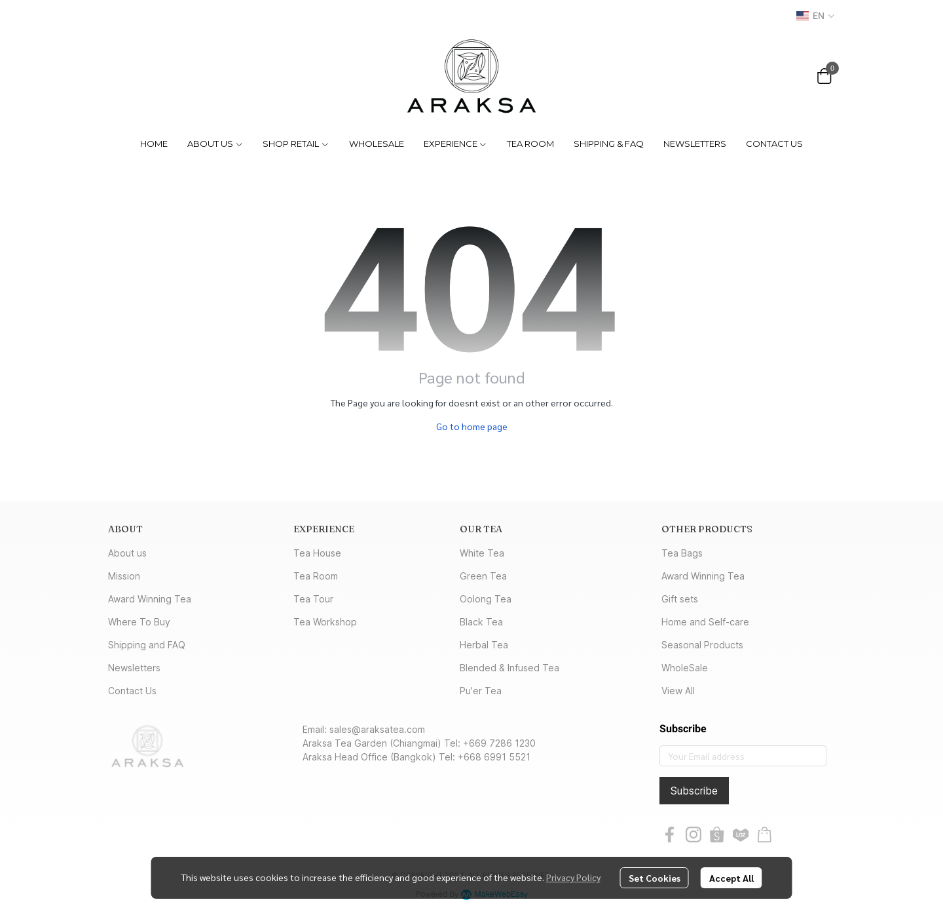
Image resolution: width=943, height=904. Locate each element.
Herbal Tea (484, 644)
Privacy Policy (573, 877)
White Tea (482, 553)
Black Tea (481, 621)
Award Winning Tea (149, 598)
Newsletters (134, 667)
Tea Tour (313, 598)
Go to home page (472, 426)
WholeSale (684, 667)
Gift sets (679, 598)
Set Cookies (654, 878)
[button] (815, 16)
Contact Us (132, 690)
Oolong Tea (485, 598)
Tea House (317, 553)
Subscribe (694, 790)
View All (678, 690)
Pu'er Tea (481, 690)
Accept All (731, 878)
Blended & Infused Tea (509, 667)
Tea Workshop (325, 621)
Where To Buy (139, 621)
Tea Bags (682, 553)
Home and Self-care (705, 621)
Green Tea (483, 575)
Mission (124, 575)
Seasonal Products (702, 644)
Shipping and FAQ (146, 644)
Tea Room (315, 575)
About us (127, 553)
